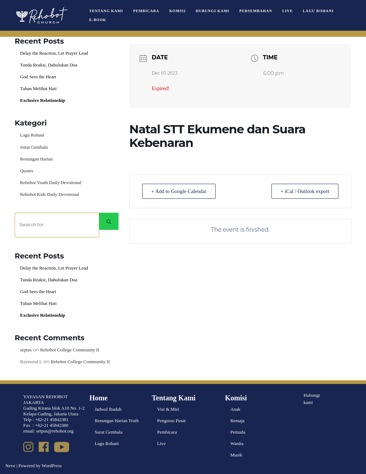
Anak (235, 409)
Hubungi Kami (213, 11)
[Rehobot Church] (41, 15)
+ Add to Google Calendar (181, 191)
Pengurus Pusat (171, 420)
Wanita (237, 443)
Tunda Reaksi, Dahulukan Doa (48, 65)
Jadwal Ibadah (108, 409)
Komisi (177, 11)
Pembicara (146, 11)
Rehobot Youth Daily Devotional (50, 182)
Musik (236, 455)
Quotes (26, 170)
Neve (10, 465)
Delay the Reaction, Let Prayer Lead (54, 53)
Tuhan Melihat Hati (38, 88)
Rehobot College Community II (69, 349)
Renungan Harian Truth (117, 420)
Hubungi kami (312, 398)
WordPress (52, 465)
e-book (97, 20)
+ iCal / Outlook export (303, 191)
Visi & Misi (168, 409)
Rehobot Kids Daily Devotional (49, 194)
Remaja (237, 420)
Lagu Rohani (318, 11)
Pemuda (237, 432)
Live (287, 11)
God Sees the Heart (38, 76)
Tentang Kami (106, 11)
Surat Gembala (34, 147)
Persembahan (255, 11)
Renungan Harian (36, 159)
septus (26, 349)
